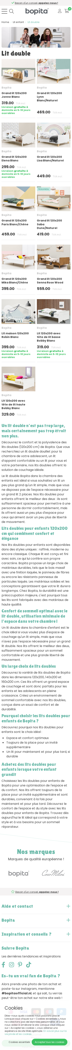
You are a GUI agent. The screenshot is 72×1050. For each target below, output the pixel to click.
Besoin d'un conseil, (37, 3)
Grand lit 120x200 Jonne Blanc (14, 95)
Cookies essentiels (19, 1042)
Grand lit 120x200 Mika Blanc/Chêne (15, 280)
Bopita (6, 88)
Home (5, 22)
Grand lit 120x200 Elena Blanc (14, 158)
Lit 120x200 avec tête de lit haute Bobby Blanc (13, 404)
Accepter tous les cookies (49, 1042)
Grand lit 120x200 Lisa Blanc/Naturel (50, 158)
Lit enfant (18, 22)
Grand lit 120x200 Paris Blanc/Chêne (15, 222)
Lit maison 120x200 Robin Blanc (15, 335)
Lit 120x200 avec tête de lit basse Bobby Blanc (48, 337)
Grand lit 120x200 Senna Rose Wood (50, 280)
